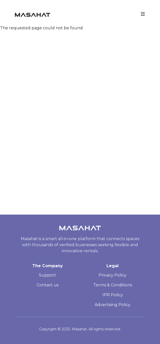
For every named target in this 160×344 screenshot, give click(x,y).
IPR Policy (112, 294)
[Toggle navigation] (143, 13)
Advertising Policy (112, 304)
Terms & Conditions (112, 285)
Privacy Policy (112, 275)
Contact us (48, 285)
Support (47, 275)
